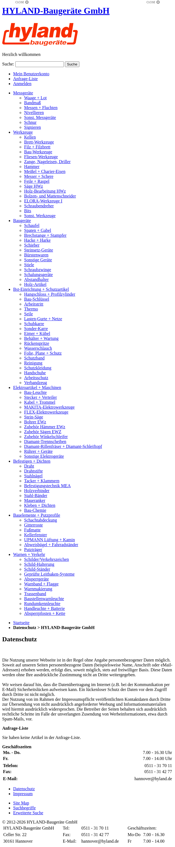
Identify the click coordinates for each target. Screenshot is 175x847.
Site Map (21, 803)
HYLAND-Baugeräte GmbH (56, 11)
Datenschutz (24, 788)
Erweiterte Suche (28, 812)
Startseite (21, 622)
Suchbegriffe (24, 808)
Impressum (23, 793)
